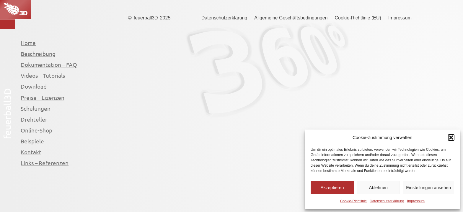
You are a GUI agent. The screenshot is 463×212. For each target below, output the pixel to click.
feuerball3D (146, 17)
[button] (451, 137)
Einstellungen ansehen (428, 187)
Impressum (416, 201)
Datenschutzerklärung (387, 201)
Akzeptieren (332, 187)
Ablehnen (378, 187)
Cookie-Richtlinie (353, 201)
